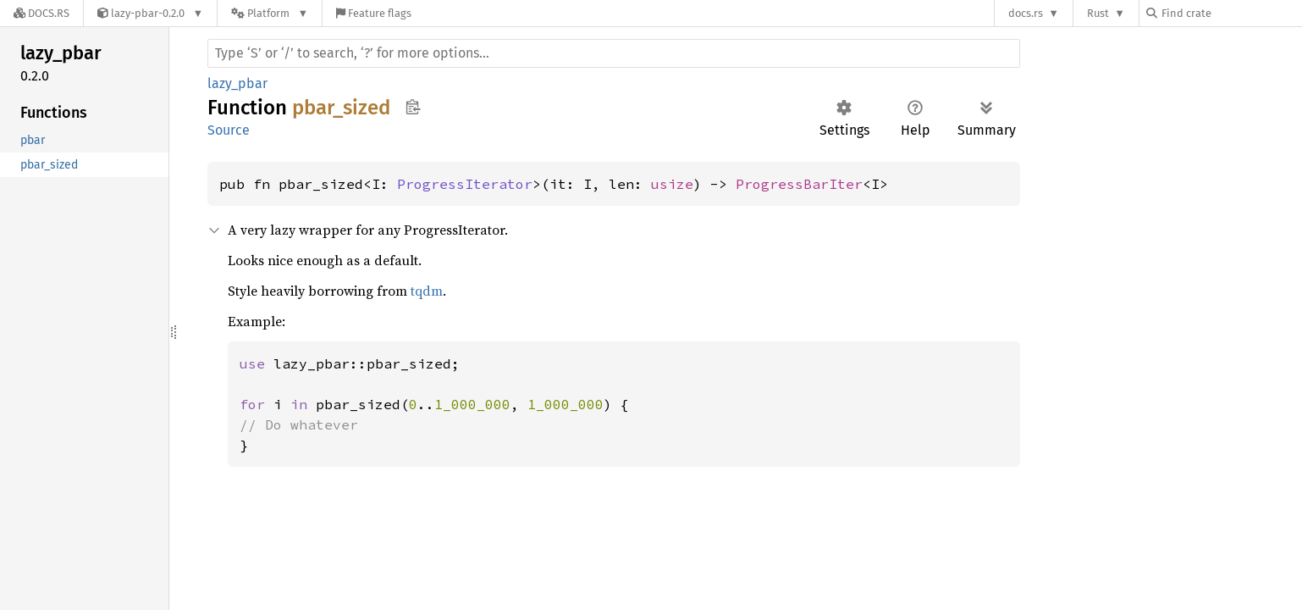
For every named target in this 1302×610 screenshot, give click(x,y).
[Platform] (270, 13)
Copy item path (413, 106)
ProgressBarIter (799, 183)
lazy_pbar (237, 83)
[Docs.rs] (41, 13)
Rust (1098, 13)
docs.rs (1025, 13)
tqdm (427, 290)
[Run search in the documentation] (613, 53)
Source (228, 130)
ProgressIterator (464, 183)
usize (672, 183)
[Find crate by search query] (1231, 13)
